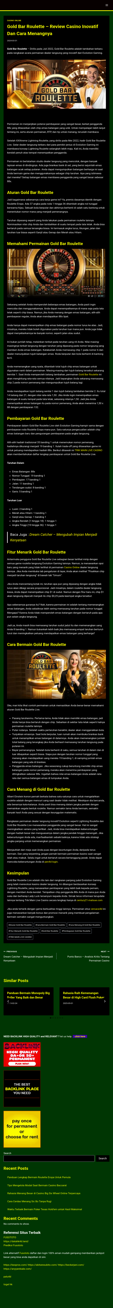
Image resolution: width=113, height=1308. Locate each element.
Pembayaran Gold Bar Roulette (76, 931)
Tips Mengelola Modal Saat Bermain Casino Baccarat (37, 1185)
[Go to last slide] (8, 1001)
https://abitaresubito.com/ (42, 1264)
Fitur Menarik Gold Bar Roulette (23, 931)
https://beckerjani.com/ (71, 1264)
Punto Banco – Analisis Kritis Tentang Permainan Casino (84, 955)
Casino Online (71, 567)
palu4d (7, 1276)
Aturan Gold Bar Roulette (20, 925)
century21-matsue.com (89, 900)
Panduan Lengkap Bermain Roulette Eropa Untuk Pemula (39, 1177)
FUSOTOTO (10, 1237)
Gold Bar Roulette (88, 374)
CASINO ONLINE (14, 21)
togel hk (8, 1284)
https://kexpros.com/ (15, 1264)
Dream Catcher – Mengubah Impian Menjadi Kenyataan (29, 955)
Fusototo (24, 1253)
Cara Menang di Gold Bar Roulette (84, 925)
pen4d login (51, 861)
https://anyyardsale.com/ (18, 1268)
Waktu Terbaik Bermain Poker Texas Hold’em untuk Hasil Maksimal (44, 1209)
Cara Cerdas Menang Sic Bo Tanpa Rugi (29, 1201)
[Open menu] (106, 5)
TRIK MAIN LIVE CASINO (88, 450)
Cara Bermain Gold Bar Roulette (50, 925)
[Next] (104, 1001)
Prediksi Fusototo (13, 1245)
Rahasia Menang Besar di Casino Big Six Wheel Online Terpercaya (43, 1193)
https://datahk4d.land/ (16, 1241)
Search (7, 1153)
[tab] (50, 1018)
